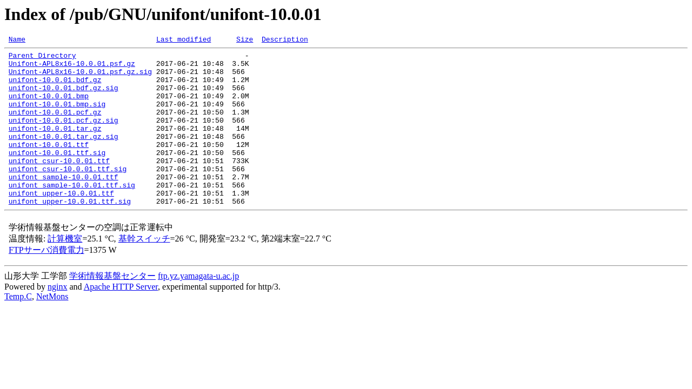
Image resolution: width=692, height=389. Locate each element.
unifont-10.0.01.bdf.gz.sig (63, 97)
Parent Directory (42, 58)
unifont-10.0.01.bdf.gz (55, 87)
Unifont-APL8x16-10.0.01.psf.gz (72, 68)
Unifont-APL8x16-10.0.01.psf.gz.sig (80, 78)
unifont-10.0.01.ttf (49, 165)
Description (285, 40)
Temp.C (18, 328)
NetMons (52, 328)
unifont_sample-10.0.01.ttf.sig (72, 214)
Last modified (183, 40)
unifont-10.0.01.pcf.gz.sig (63, 136)
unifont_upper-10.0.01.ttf (61, 224)
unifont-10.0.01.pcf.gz (55, 126)
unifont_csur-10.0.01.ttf (59, 185)
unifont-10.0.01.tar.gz (55, 146)
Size (244, 40)
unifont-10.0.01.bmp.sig (57, 117)
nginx (57, 319)
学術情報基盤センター (112, 308)
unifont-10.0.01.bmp (49, 107)
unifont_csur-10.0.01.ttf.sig (68, 194)
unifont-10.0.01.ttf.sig (57, 175)
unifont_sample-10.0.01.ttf (63, 204)
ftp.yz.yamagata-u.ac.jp (198, 308)
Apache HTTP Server (121, 319)
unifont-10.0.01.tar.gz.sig (63, 155)
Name (17, 40)
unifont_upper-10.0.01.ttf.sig (70, 233)
